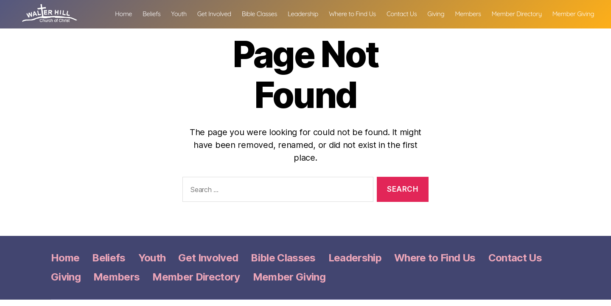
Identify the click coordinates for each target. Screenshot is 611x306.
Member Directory (569, 13)
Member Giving (573, 24)
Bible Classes (311, 13)
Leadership (355, 13)
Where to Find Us (404, 13)
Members (520, 13)
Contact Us (454, 13)
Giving (488, 13)
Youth (231, 13)
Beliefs (204, 13)
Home (175, 13)
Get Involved (266, 13)
